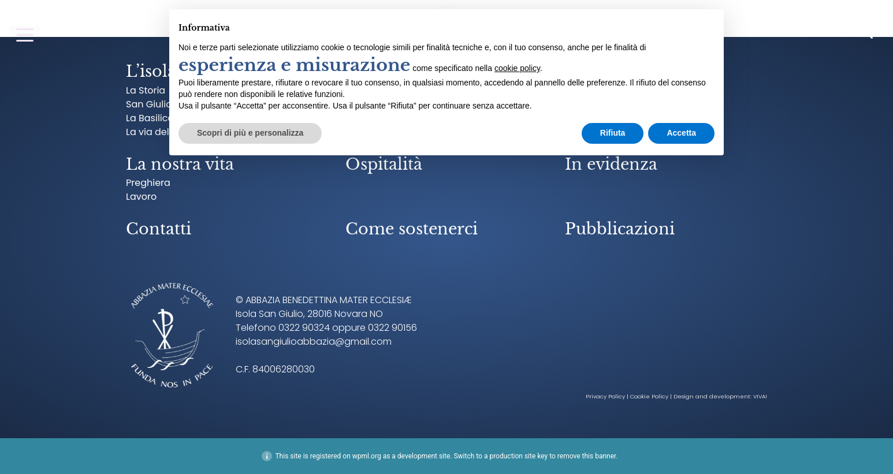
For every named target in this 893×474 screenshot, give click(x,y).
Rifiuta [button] (613, 132)
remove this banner (586, 456)
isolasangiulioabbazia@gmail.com (314, 341)
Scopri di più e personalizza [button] (250, 132)
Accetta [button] (681, 132)
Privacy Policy (605, 396)
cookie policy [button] (517, 68)
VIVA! (760, 396)
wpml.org (366, 456)
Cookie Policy (649, 396)
